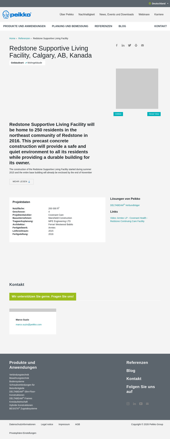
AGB (77, 424)
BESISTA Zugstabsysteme (23, 408)
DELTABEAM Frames (20, 398)
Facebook (116, 45)
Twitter (129, 45)
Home (12, 38)
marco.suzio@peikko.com (29, 324)
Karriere (159, 14)
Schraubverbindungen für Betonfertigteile (22, 387)
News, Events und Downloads (116, 14)
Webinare (144, 14)
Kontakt (160, 26)
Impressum (64, 424)
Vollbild (118, 114)
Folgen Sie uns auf (140, 389)
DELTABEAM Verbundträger (125, 205)
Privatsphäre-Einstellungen (22, 433)
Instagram (128, 402)
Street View (154, 114)
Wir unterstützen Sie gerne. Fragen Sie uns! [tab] (43, 296)
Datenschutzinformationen (22, 424)
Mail (142, 45)
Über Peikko (67, 14)
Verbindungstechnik (19, 374)
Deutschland (158, 3)
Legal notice (47, 424)
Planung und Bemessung (70, 26)
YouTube (140, 402)
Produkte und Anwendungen (24, 26)
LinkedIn (123, 45)
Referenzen (103, 26)
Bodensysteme (16, 381)
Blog (122, 26)
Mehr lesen (21, 181)
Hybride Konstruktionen (21, 405)
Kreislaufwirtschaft (18, 401)
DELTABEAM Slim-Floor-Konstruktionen (22, 393)
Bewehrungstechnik (19, 378)
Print (136, 45)
